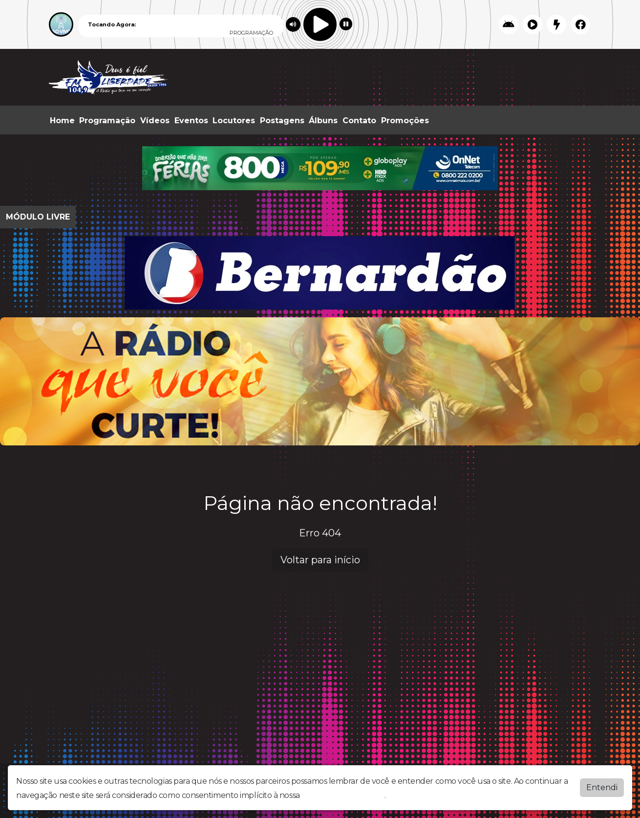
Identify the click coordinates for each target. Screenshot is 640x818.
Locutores (234, 120)
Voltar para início (320, 560)
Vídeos (155, 120)
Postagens (282, 120)
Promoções (405, 120)
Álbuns (323, 120)
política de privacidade (342, 795)
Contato (359, 120)
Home (62, 120)
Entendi (602, 787)
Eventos (191, 120)
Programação (107, 120)
